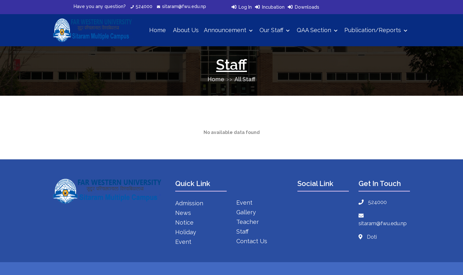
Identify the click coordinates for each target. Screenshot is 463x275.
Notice (184, 222)
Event (183, 241)
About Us (186, 30)
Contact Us (251, 241)
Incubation (273, 7)
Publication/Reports (375, 30)
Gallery (246, 212)
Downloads (307, 7)
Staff (242, 231)
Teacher (247, 221)
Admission (189, 203)
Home (157, 30)
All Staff (244, 79)
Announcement (228, 30)
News (183, 212)
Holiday (185, 232)
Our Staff (274, 30)
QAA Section (317, 30)
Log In (245, 7)
